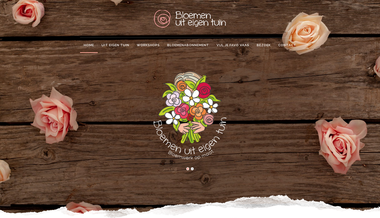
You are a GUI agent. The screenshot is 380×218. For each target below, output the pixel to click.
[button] (187, 169)
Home (89, 45)
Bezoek (264, 45)
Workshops (148, 45)
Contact (287, 45)
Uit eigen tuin (115, 45)
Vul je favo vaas (232, 45)
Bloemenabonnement (188, 45)
